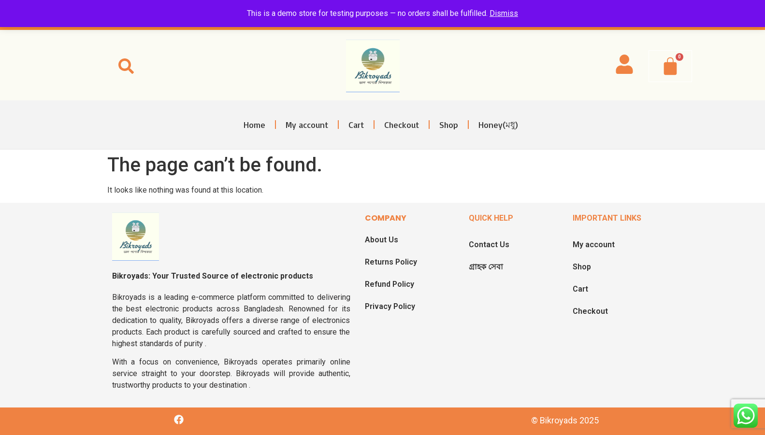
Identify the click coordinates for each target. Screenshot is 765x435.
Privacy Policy (390, 306)
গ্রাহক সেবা (486, 266)
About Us (381, 239)
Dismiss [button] (504, 13)
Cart (356, 124)
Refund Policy (389, 284)
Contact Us (489, 244)
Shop (448, 124)
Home (254, 124)
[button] (126, 66)
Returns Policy (391, 262)
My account (307, 124)
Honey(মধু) (498, 124)
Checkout (401, 124)
